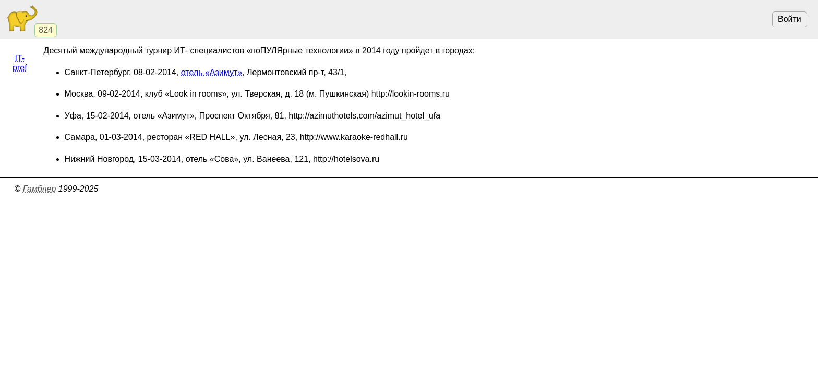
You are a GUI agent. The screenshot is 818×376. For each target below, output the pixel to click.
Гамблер (39, 188)
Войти (789, 19)
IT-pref (20, 63)
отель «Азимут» (211, 72)
